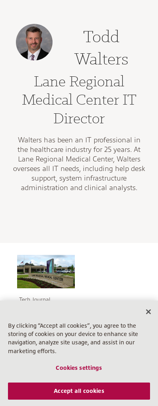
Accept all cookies (79, 391)
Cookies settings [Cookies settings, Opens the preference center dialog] (79, 368)
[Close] (148, 312)
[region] (79, 353)
